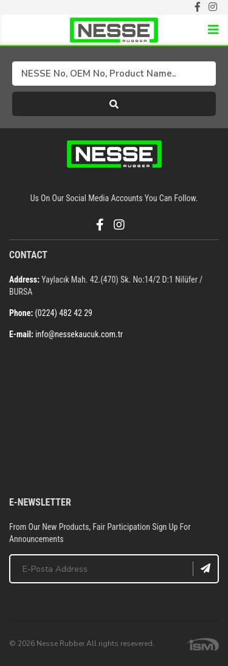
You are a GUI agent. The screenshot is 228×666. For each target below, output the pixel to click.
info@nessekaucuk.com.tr (79, 334)
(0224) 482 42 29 (63, 313)
